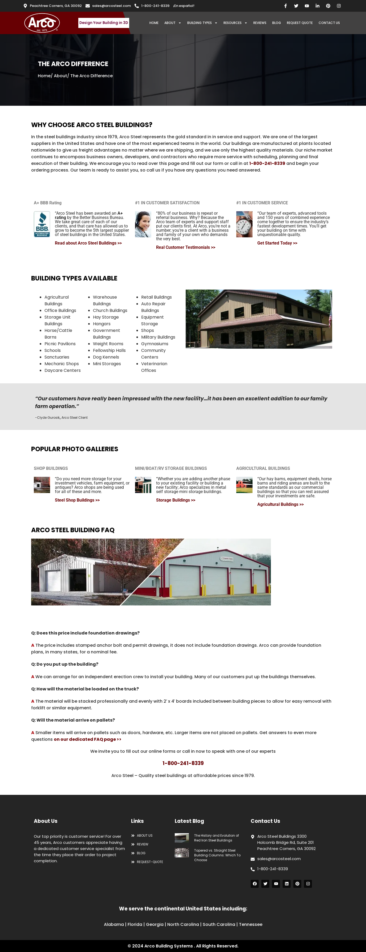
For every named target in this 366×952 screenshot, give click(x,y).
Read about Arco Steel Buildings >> (88, 243)
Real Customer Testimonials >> (185, 247)
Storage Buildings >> (175, 500)
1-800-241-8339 (267, 163)
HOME (153, 23)
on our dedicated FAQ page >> (87, 739)
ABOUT (172, 23)
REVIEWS (259, 23)
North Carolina (183, 924)
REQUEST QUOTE (300, 23)
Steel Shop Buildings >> (77, 500)
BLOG (276, 23)
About (60, 76)
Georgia (155, 924)
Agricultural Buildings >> (280, 504)
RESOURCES (235, 23)
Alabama (114, 924)
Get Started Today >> (277, 243)
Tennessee (250, 924)
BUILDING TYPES (202, 23)
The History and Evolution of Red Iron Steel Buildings (216, 838)
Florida (135, 924)
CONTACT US (329, 23)
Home (44, 76)
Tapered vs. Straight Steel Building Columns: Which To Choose (217, 855)
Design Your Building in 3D (103, 22)
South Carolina (219, 924)
